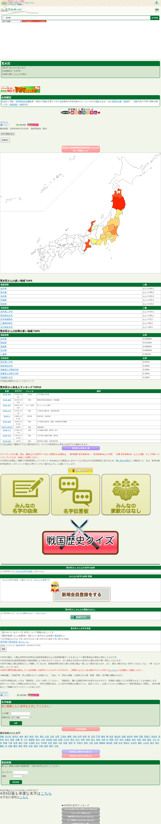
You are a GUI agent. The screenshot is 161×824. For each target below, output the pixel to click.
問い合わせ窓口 (123, 461)
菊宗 (42, 736)
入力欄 (5, 713)
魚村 (71, 743)
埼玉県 (4, 296)
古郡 (57, 736)
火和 (43, 740)
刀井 (91, 743)
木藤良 (128, 740)
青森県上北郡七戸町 (10, 374)
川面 (41, 746)
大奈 (60, 743)
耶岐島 (102, 743)
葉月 (152, 743)
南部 (22, 104)
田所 (86, 743)
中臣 (4, 101)
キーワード (7, 772)
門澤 (98, 736)
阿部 (111, 740)
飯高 (32, 736)
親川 (7, 740)
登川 (78, 740)
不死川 (80, 743)
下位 (154, 740)
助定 (134, 740)
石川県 (4, 350)
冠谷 (37, 736)
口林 (26, 743)
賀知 (98, 740)
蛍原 (139, 740)
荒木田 (58, 636)
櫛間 (69, 736)
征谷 (121, 743)
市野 (83, 740)
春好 (21, 736)
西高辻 (127, 743)
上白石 (146, 743)
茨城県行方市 (7, 377)
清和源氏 (14, 104)
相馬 (36, 746)
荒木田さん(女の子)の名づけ (81, 756)
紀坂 (96, 743)
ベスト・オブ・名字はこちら (81, 813)
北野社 (115, 101)
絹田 (46, 746)
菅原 (126, 101)
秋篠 (5, 743)
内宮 (26, 101)
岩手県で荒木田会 (9, 642)
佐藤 (10, 746)
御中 (46, 101)
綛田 (55, 743)
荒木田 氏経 (7, 441)
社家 (120, 101)
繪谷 (149, 740)
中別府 (44, 743)
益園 (124, 736)
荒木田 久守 (7, 430)
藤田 (2, 746)
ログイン (37, 580)
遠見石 (15, 736)
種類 (4, 776)
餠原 (85, 736)
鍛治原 (109, 743)
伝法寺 (134, 743)
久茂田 (32, 743)
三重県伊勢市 (7, 323)
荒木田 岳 (7, 416)
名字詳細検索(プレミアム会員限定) (34, 21)
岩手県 (4, 289)
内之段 (8, 736)
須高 (144, 740)
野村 (26, 746)
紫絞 (140, 743)
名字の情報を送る (7, 134)
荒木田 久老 (7, 411)
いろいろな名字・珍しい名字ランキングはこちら (80, 809)
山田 (47, 736)
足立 (38, 743)
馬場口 (147, 736)
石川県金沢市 (7, 327)
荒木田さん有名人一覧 (81, 448)
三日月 (66, 740)
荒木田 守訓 (7, 436)
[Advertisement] (75, 40)
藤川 (27, 736)
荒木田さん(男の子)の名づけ (81, 752)
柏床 (55, 740)
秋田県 (4, 304)
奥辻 (157, 743)
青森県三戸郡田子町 (10, 370)
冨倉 (12, 740)
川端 (75, 736)
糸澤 (80, 736)
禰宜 (30, 101)
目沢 (122, 740)
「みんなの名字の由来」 (24, 571)
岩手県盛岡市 (7, 319)
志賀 (52, 736)
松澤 (15, 743)
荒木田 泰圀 (7, 400)
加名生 (154, 736)
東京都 (4, 292)
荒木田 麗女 (7, 394)
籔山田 (118, 736)
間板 (2, 736)
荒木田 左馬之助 (6, 427)
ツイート (4, 122)
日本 (62, 101)
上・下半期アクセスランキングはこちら (80, 820)
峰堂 (51, 746)
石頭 (93, 736)
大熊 (103, 740)
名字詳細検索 (81, 729)
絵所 (111, 736)
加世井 (130, 736)
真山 (93, 740)
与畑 (115, 743)
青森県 (4, 347)
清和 (136, 101)
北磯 (17, 740)
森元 (21, 743)
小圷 (26, 740)
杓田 (88, 740)
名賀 (31, 746)
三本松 (63, 736)
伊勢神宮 (20, 101)
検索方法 (6, 717)
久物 (56, 746)
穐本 (21, 746)
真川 (38, 740)
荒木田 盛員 (7, 422)
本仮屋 (49, 740)
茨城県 (4, 300)
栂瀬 (136, 736)
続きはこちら (24, 642)
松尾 (65, 743)
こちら (113, 670)
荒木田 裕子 (7, 405)
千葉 (10, 743)
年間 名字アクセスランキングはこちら (81, 816)
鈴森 (60, 740)
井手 (117, 740)
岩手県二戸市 (7, 312)
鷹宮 (15, 746)
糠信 (103, 736)
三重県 (4, 354)
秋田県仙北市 (7, 316)
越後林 (32, 740)
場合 (98, 101)
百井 (50, 743)
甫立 (73, 740)
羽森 (141, 736)
